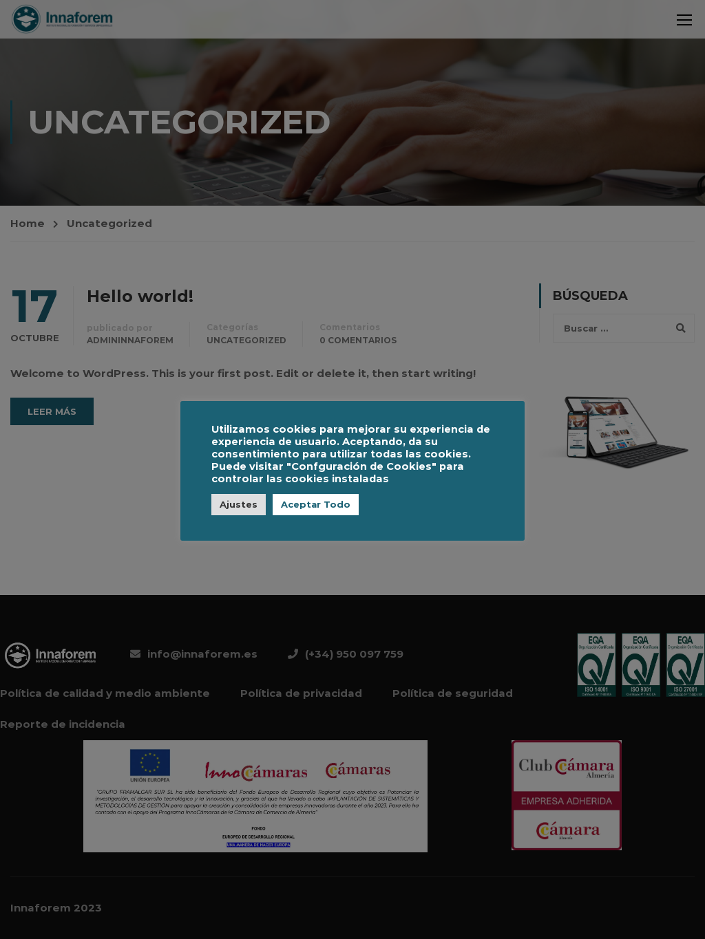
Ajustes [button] (238, 504)
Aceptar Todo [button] (315, 504)
